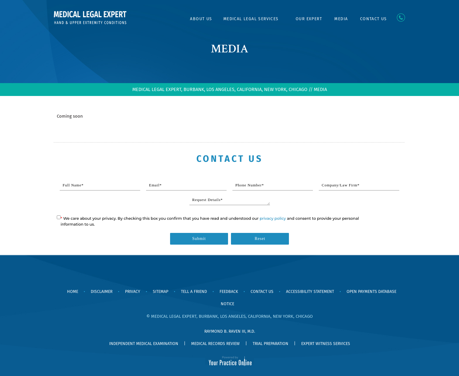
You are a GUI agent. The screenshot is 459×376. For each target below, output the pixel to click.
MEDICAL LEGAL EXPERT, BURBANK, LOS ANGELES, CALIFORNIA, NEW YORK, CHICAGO (219, 89)
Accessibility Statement (310, 291)
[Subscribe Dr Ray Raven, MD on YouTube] (237, 273)
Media (341, 18)
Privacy (132, 291)
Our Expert (309, 18)
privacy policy (273, 218)
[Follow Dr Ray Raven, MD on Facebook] (222, 273)
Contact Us (373, 18)
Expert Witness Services (325, 343)
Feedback (229, 291)
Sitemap (160, 291)
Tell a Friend (194, 291)
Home (179, 19)
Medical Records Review (215, 343)
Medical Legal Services (251, 18)
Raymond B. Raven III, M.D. (229, 331)
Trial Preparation (270, 343)
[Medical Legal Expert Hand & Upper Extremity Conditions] (90, 17)
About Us (201, 18)
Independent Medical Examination (143, 343)
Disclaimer (101, 291)
